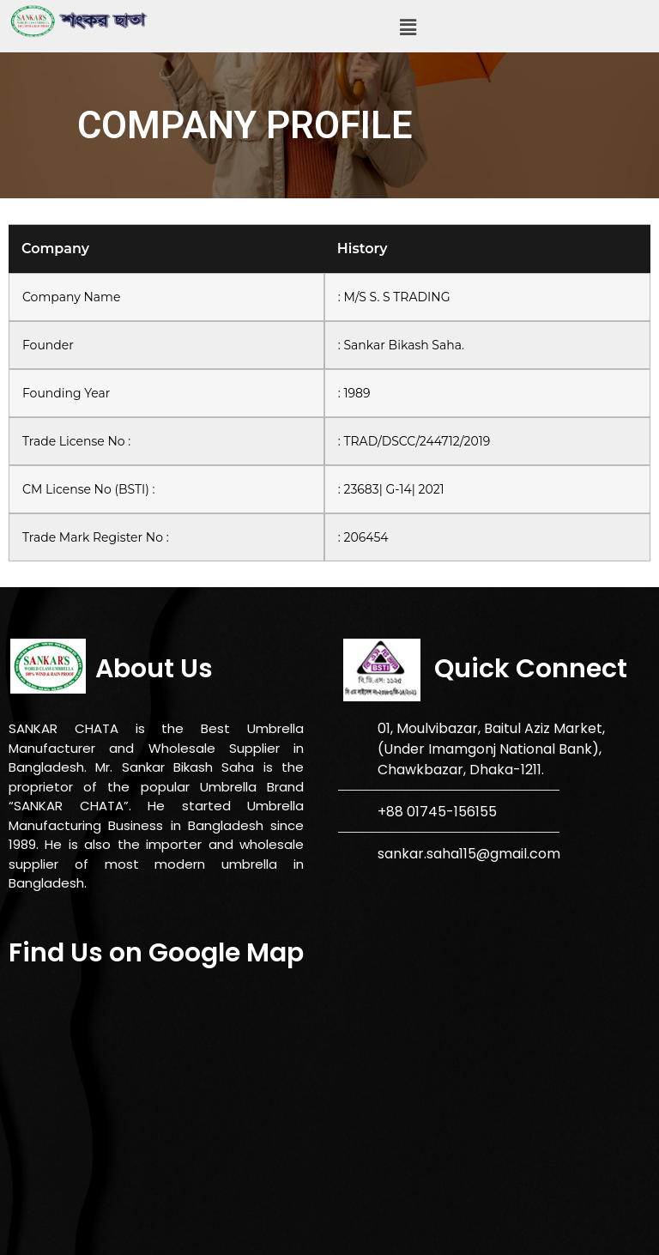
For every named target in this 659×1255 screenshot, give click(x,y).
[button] (407, 27)
